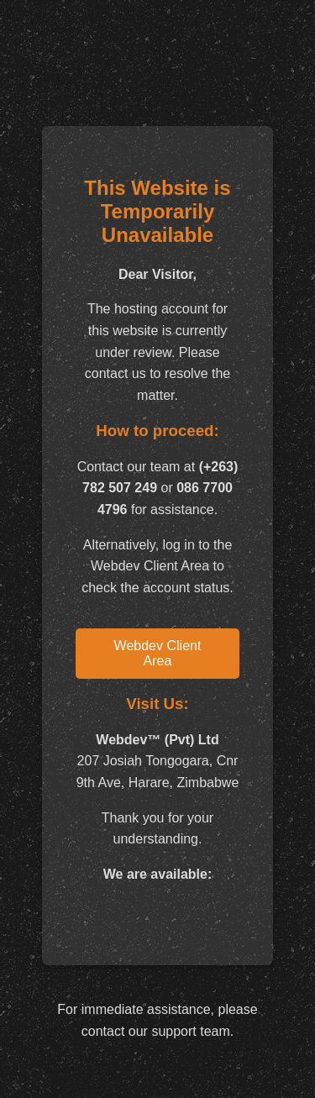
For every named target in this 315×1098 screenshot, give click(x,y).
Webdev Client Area (158, 653)
